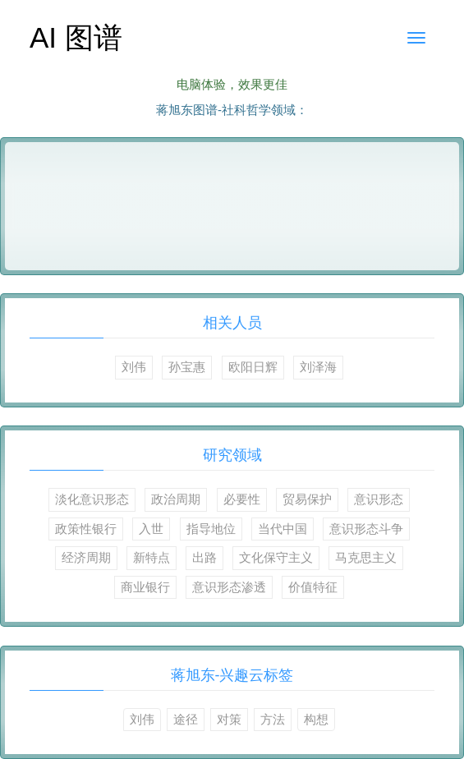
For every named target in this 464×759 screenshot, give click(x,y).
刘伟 (134, 367)
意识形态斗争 (366, 529)
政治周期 (175, 499)
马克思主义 (366, 557)
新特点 (151, 557)
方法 (272, 719)
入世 (151, 529)
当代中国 (282, 529)
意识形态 (378, 499)
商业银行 (145, 587)
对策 (229, 719)
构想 (316, 719)
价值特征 (313, 587)
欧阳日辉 (253, 367)
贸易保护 (307, 499)
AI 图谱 (76, 37)
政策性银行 (86, 529)
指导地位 (211, 529)
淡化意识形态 (92, 499)
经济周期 (86, 557)
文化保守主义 (276, 557)
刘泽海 (318, 367)
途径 (185, 719)
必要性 (241, 499)
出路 (204, 557)
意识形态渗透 (229, 587)
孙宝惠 (186, 367)
